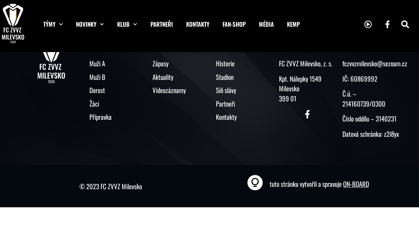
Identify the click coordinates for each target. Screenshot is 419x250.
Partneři (161, 24)
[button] (405, 24)
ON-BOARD (356, 184)
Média (266, 24)
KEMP (293, 24)
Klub (127, 24)
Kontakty (197, 24)
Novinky (90, 24)
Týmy (53, 24)
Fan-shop (234, 24)
